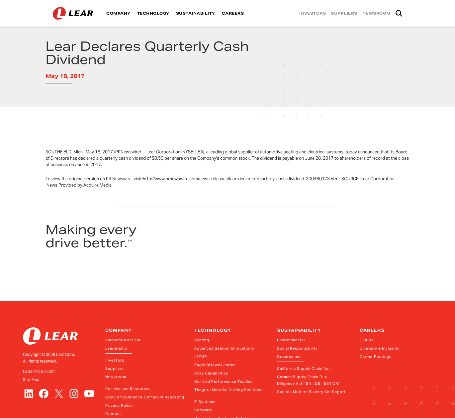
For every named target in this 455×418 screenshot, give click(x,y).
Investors (114, 360)
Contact (113, 413)
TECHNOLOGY (153, 13)
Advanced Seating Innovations (224, 348)
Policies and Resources (128, 388)
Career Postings (376, 356)
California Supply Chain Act (303, 368)
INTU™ (201, 356)
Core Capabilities (211, 373)
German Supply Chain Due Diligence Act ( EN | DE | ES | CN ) (309, 380)
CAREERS (233, 13)
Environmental (291, 340)
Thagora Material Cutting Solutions (228, 389)
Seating (201, 340)
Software (203, 410)
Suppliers (114, 368)
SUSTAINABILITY (195, 13)
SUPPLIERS (344, 13)
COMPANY (118, 13)
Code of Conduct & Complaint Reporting (144, 397)
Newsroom (115, 377)
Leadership (116, 348)
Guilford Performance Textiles (223, 381)
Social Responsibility (297, 348)
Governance (289, 356)
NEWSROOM (376, 13)
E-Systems (205, 401)
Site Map (31, 379)
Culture (367, 340)
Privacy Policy (119, 405)
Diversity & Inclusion (380, 348)
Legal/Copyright (39, 371)
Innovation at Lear (123, 340)
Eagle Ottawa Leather (215, 365)
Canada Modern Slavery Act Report (311, 391)
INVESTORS (312, 13)
